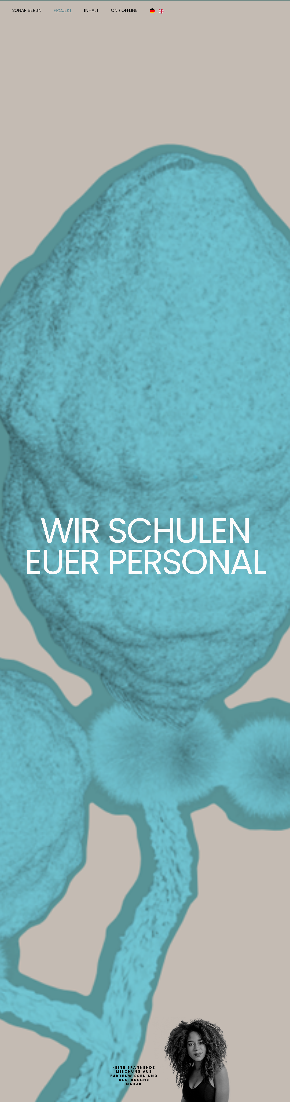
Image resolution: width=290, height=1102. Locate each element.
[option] (162, 11)
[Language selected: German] (159, 11)
